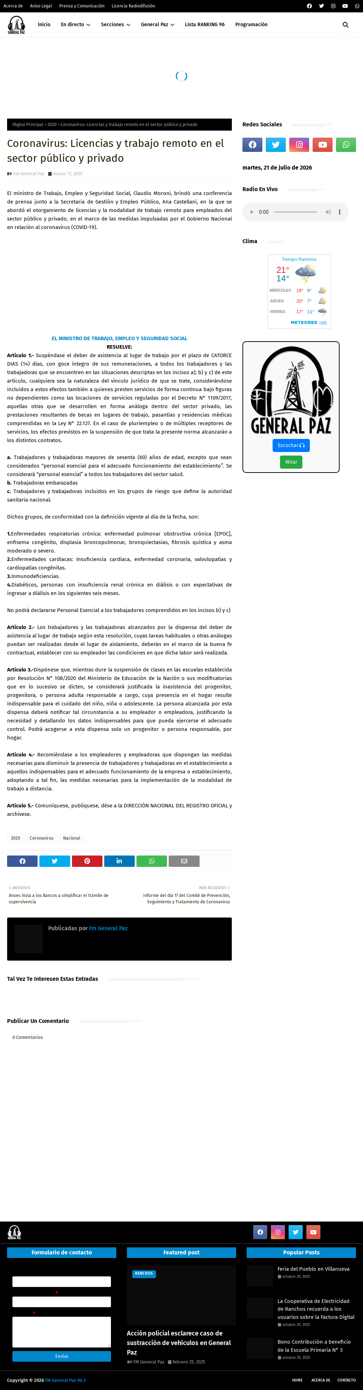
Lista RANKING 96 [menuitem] (205, 25)
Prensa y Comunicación (82, 6)
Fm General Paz (29, 173)
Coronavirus (42, 838)
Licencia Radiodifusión (133, 6)
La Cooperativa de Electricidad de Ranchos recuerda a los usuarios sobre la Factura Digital (316, 1309)
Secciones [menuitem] (112, 25)
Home (297, 1380)
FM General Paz (148, 1362)
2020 (52, 124)
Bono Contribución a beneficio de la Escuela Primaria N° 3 (314, 1346)
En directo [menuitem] (72, 25)
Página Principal (28, 124)
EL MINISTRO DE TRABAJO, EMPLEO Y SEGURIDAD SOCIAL (120, 338)
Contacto (346, 1380)
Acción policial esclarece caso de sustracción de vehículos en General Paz (179, 1342)
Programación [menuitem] (251, 25)
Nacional (71, 838)
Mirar (291, 462)
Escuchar (291, 445)
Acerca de (13, 6)
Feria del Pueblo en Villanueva (314, 1269)
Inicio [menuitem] (44, 25)
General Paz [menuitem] (154, 25)
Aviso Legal (41, 6)
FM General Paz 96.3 (65, 1380)
